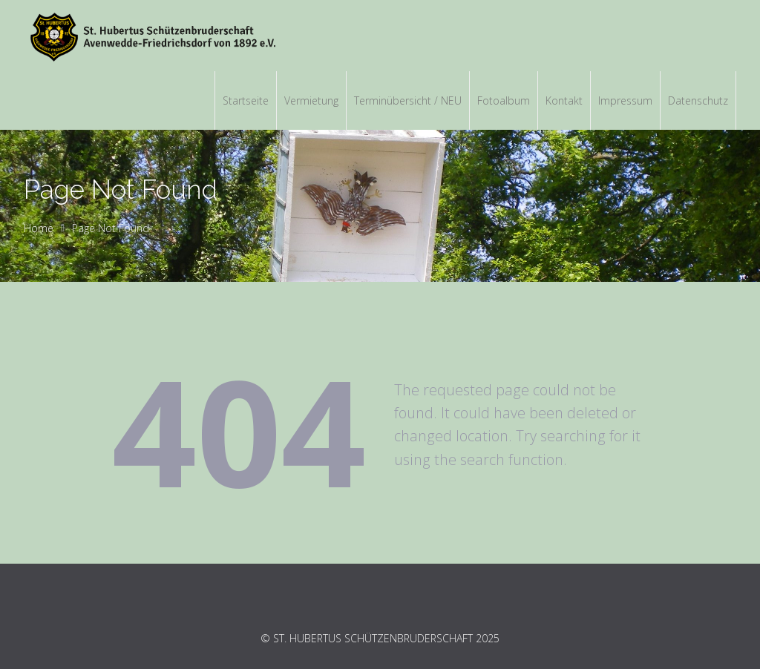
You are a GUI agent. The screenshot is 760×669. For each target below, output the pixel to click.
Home (38, 228)
